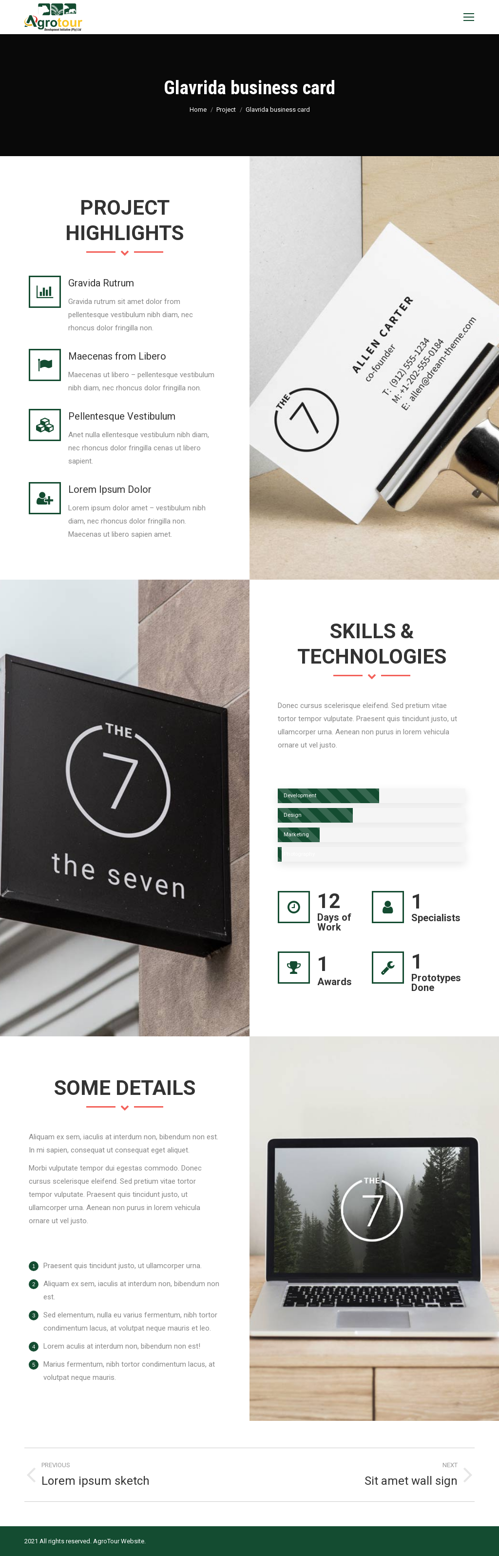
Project (226, 109)
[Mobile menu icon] (469, 17)
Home (198, 109)
